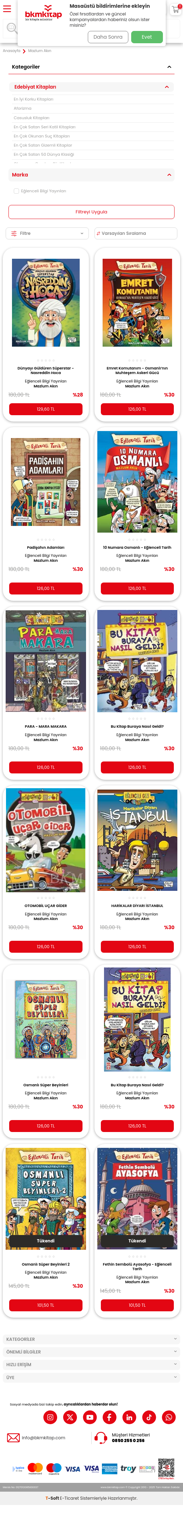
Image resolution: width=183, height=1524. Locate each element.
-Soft (52, 1517)
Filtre (47, 233)
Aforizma (22, 108)
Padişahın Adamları (46, 547)
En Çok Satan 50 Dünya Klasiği (44, 154)
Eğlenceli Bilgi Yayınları (40, 191)
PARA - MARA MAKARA (46, 726)
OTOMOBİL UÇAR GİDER (46, 905)
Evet (147, 36)
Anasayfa (11, 51)
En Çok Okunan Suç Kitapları (42, 136)
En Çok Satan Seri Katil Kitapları (44, 127)
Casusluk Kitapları (31, 118)
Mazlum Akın (45, 386)
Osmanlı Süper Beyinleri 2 (46, 1264)
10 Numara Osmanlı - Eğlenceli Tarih (137, 547)
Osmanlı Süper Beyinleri (45, 1085)
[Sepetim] (175, 9)
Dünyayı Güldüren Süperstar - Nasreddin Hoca (46, 371)
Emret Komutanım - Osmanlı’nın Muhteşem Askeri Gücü (137, 371)
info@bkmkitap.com (43, 1438)
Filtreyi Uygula (92, 211)
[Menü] (7, 9)
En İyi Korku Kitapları (33, 99)
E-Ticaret (69, 1517)
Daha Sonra (107, 36)
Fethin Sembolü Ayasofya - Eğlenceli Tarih (137, 1267)
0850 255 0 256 (128, 1440)
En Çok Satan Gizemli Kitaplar (43, 145)
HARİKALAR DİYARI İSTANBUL (137, 905)
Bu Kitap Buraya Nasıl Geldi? (137, 726)
